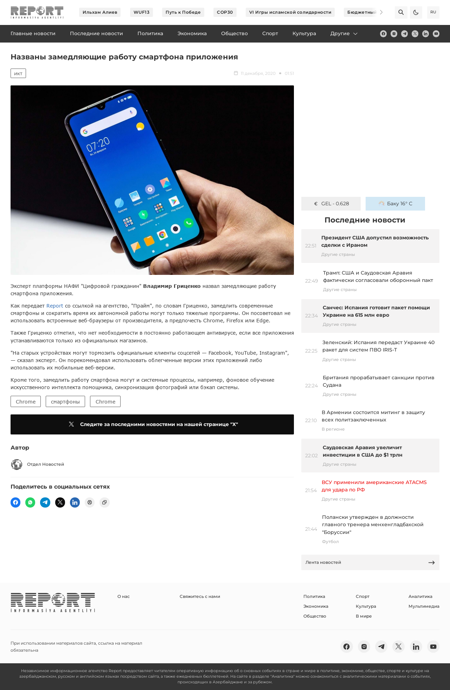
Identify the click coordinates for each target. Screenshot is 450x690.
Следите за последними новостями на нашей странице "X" (152, 424)
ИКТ (18, 73)
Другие (344, 33)
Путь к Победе (183, 12)
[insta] (394, 33)
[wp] (30, 502)
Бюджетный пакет (369, 12)
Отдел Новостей (37, 464)
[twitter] (415, 33)
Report (54, 306)
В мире (364, 616)
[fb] (383, 33)
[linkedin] (425, 33)
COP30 (225, 12)
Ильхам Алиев (100, 12)
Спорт (362, 596)
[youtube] (436, 33)
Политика (314, 596)
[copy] (104, 502)
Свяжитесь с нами (200, 596)
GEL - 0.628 (331, 203)
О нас (123, 596)
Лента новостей (371, 562)
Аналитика (420, 596)
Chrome (26, 402)
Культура (366, 606)
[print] (90, 502)
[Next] (376, 12)
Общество (314, 616)
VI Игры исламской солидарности (290, 12)
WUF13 (142, 12)
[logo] (37, 12)
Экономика (315, 606)
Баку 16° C (395, 203)
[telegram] (404, 33)
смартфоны (65, 402)
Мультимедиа (424, 606)
